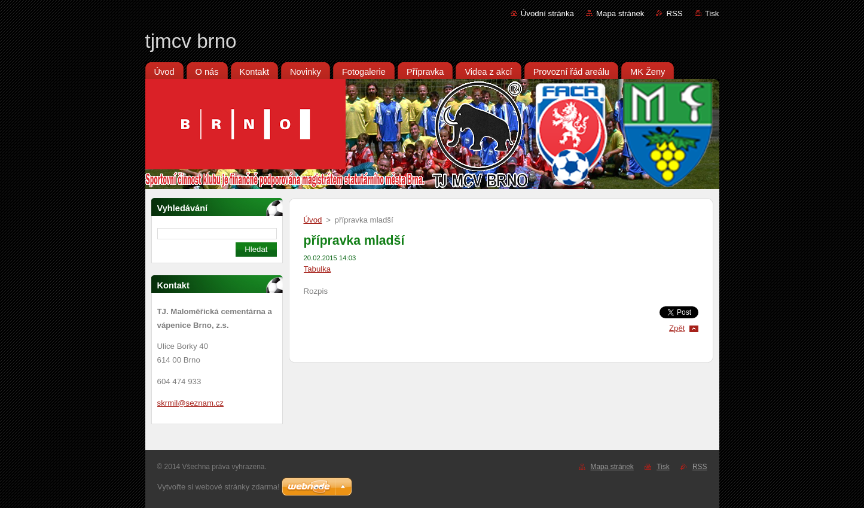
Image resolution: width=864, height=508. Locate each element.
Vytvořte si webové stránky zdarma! (218, 486)
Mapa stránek (620, 13)
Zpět (677, 328)
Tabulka (317, 268)
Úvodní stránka (547, 13)
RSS (674, 13)
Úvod (313, 219)
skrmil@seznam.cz (190, 403)
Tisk (712, 13)
